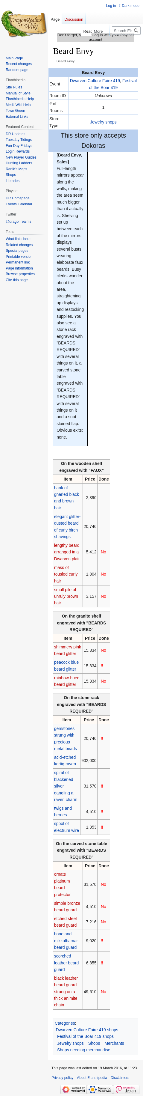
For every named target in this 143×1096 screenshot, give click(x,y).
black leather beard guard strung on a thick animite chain (66, 992)
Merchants (114, 1043)
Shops (94, 1043)
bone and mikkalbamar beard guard (66, 940)
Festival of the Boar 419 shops (85, 1036)
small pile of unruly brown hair (66, 596)
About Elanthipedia (92, 1078)
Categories (65, 1023)
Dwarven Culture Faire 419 (95, 80)
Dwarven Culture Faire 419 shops (87, 1029)
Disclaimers (120, 1078)
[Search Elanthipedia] (126, 30)
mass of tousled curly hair (66, 574)
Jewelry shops (103, 122)
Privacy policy (62, 1078)
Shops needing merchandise (83, 1049)
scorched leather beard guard (66, 963)
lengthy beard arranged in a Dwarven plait (67, 552)
